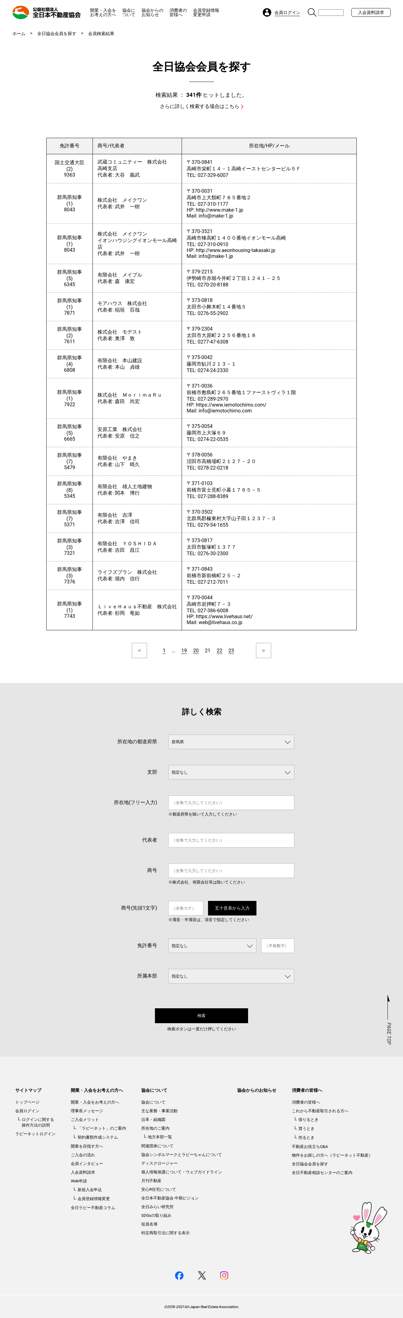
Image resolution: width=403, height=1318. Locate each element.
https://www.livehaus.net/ (224, 616)
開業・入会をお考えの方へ (103, 12)
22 (219, 651)
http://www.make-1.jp (219, 210)
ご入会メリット (85, 1119)
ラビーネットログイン (35, 1133)
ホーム (18, 33)
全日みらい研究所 (157, 1206)
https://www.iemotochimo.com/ (231, 405)
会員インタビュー (87, 1163)
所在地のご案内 (155, 1128)
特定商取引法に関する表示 (165, 1232)
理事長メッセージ (87, 1111)
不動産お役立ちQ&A (310, 1146)
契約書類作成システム (98, 1137)
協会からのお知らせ (152, 12)
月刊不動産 (151, 1180)
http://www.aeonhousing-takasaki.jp (235, 250)
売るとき (306, 1137)
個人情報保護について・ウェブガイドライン (181, 1172)
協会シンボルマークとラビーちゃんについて (181, 1154)
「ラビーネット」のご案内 (102, 1128)
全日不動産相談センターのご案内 (322, 1172)
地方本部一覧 (160, 1137)
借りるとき (308, 1119)
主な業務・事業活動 (159, 1111)
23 (231, 651)
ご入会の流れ (83, 1155)
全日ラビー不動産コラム (93, 1207)
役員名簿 (149, 1224)
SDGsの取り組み (156, 1215)
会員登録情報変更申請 (206, 12)
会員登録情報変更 (94, 1198)
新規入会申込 (90, 1189)
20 (196, 651)
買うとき (306, 1128)
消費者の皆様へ (178, 12)
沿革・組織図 (153, 1119)
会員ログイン (27, 1111)
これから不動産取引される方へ (320, 1111)
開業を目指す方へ (87, 1146)
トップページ (27, 1102)
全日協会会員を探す (56, 33)
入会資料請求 (371, 12)
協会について (128, 12)
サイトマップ (28, 1090)
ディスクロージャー (159, 1163)
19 (184, 651)
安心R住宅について (158, 1189)
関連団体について (157, 1146)
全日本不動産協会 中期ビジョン (170, 1198)
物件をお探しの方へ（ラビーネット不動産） (332, 1155)
